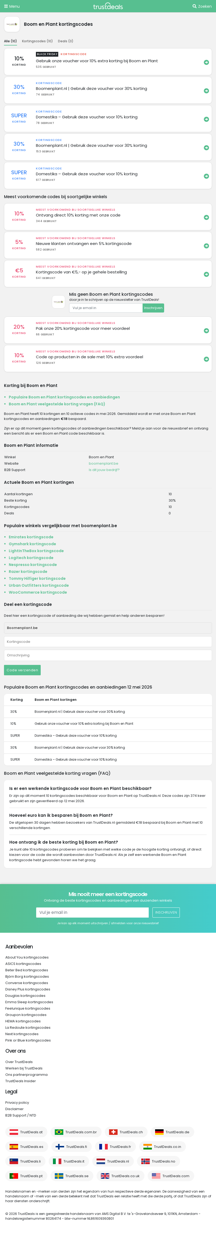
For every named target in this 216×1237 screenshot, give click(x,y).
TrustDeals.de (177, 1132)
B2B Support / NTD (20, 1115)
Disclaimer (14, 1108)
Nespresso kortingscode (33, 564)
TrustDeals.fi (76, 1146)
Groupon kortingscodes (26, 1014)
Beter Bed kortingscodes (26, 970)
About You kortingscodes (27, 957)
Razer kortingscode (28, 571)
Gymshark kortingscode (32, 544)
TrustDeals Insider (20, 1081)
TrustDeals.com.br (81, 1132)
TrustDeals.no (163, 1161)
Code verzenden (22, 670)
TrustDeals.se (77, 1175)
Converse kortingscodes (26, 982)
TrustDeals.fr (120, 1146)
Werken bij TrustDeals (24, 1068)
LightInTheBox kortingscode (36, 550)
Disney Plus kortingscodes (27, 989)
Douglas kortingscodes (25, 995)
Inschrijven (153, 307)
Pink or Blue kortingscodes (28, 1040)
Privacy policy (17, 1102)
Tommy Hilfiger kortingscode (37, 578)
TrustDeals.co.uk (125, 1175)
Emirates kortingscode (31, 537)
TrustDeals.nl (118, 1161)
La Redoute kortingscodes (28, 1027)
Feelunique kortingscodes (27, 1008)
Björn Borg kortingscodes (27, 976)
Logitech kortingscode (31, 557)
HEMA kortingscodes (23, 1021)
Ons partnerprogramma (26, 1074)
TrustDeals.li (30, 1161)
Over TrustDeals (19, 1061)
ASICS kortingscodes (23, 963)
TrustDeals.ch (131, 1132)
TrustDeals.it (74, 1161)
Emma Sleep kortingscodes (29, 1002)
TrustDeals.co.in (167, 1146)
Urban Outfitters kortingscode (39, 585)
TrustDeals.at (31, 1132)
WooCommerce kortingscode (38, 592)
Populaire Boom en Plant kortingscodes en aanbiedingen (64, 397)
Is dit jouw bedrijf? (104, 469)
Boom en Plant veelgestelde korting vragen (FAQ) (57, 404)
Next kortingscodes (22, 1033)
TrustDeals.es (31, 1146)
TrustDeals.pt (31, 1175)
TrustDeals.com (176, 1175)
